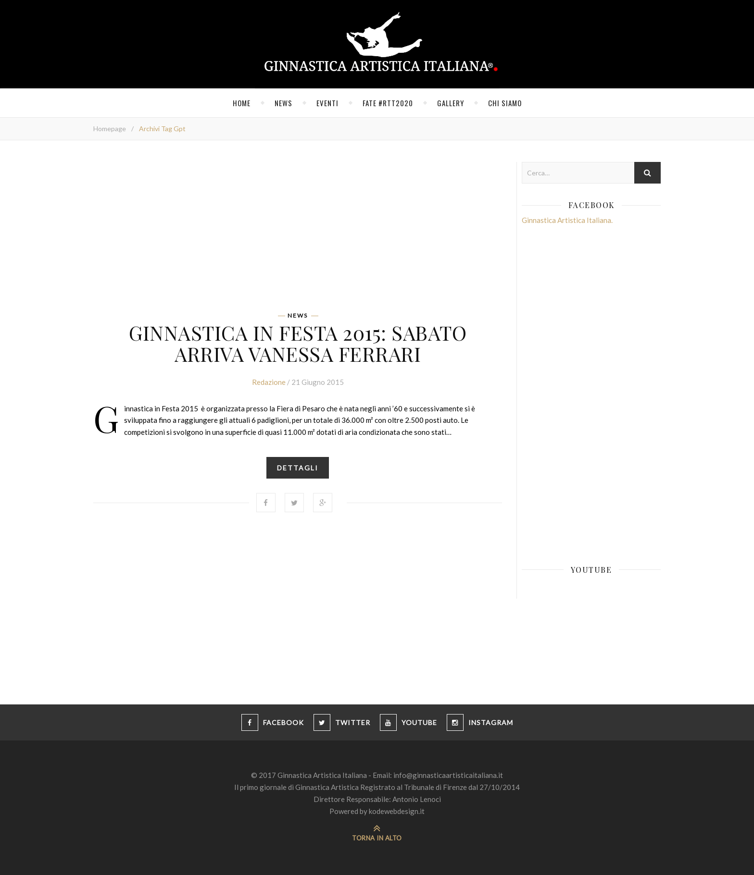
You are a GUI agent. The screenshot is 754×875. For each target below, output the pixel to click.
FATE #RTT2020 (388, 103)
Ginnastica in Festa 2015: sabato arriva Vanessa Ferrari (297, 343)
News (283, 103)
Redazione (269, 382)
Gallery (450, 103)
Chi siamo (505, 103)
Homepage (109, 128)
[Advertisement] (297, 229)
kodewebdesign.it (397, 811)
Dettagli (297, 468)
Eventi (327, 103)
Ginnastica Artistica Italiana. (567, 220)
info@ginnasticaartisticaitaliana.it (448, 775)
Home (242, 103)
